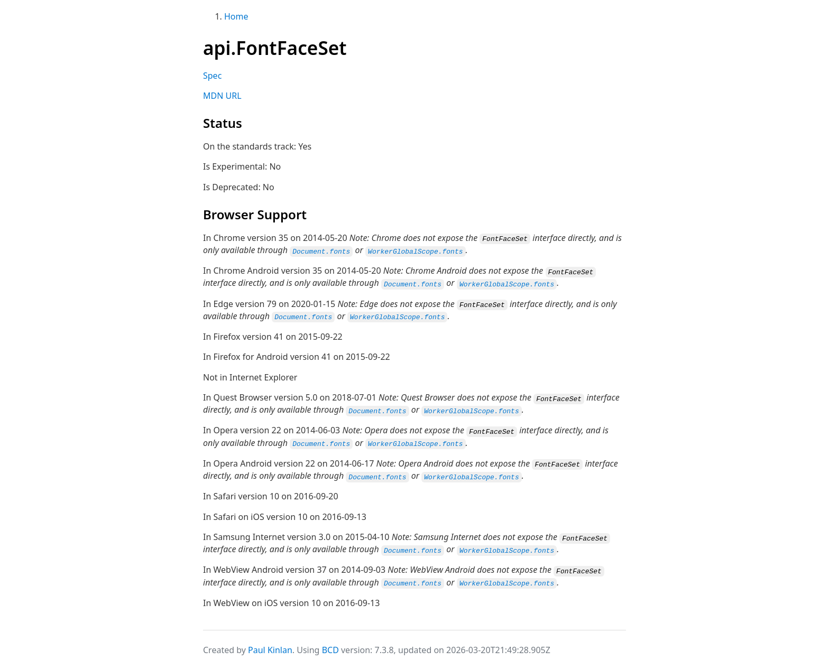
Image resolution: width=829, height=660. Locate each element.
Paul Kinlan (270, 643)
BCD (330, 643)
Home (236, 16)
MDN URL (222, 95)
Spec (212, 75)
